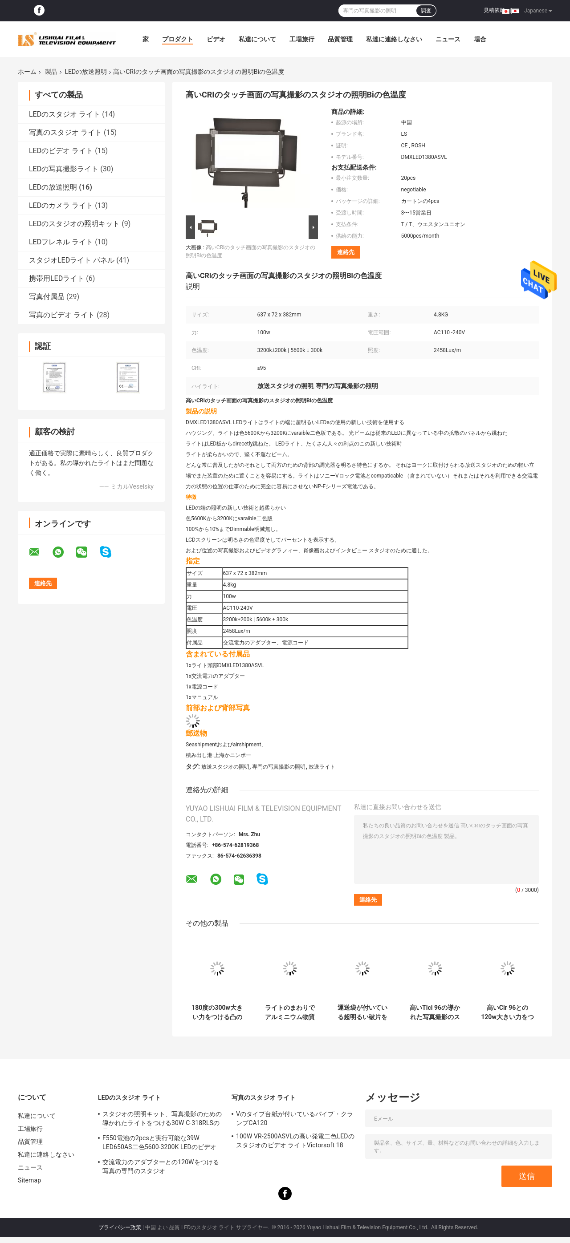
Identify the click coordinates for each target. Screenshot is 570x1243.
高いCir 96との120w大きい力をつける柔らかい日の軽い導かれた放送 (507, 1012)
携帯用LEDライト (56, 278)
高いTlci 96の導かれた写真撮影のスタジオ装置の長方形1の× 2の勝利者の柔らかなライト (435, 1012)
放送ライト (322, 767)
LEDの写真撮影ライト (63, 169)
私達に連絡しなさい (394, 39)
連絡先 (345, 252)
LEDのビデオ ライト (61, 150)
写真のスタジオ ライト (65, 132)
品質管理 (340, 39)
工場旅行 (301, 39)
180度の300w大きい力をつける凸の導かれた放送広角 (216, 1012)
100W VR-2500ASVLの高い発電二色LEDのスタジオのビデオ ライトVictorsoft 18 (295, 1141)
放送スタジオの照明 (225, 767)
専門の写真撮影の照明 (278, 767)
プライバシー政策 (119, 1227)
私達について (257, 39)
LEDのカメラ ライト (61, 205)
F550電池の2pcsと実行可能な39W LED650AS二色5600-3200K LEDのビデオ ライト (159, 1143)
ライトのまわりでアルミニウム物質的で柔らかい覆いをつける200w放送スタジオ (289, 1012)
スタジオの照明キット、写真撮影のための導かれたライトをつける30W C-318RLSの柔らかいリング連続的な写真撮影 (162, 1119)
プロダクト (177, 39)
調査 (426, 11)
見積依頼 (494, 10)
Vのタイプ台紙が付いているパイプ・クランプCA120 (294, 1118)
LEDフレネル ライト (61, 242)
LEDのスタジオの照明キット (74, 223)
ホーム (27, 71)
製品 (51, 71)
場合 (480, 39)
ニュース (448, 39)
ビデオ (216, 39)
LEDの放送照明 (86, 71)
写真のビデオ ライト (62, 315)
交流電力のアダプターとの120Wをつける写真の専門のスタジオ (160, 1166)
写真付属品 (47, 296)
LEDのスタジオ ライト (64, 114)
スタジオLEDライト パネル (71, 260)
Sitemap (29, 1180)
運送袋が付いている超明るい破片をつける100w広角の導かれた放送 (362, 1012)
